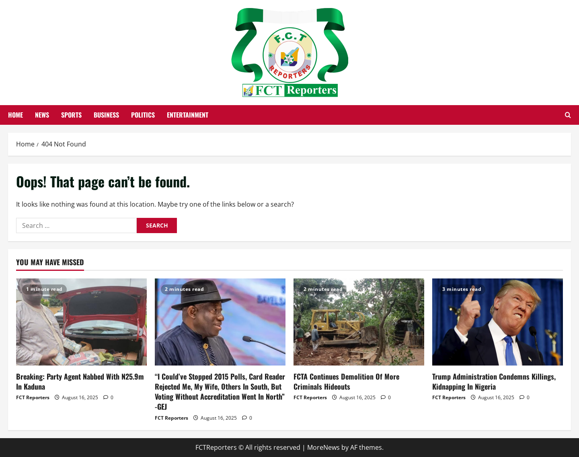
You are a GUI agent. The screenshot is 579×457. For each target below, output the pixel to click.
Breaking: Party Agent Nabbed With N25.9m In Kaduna (80, 381)
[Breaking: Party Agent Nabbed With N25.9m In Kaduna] (81, 322)
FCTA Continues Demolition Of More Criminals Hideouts (346, 381)
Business (106, 115)
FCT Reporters (32, 397)
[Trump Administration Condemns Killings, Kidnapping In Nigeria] (497, 322)
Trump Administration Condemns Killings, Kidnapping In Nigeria (494, 381)
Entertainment (187, 115)
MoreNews (323, 447)
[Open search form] (568, 115)
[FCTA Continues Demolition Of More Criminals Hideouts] (359, 322)
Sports (71, 115)
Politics (143, 115)
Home (15, 115)
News (42, 115)
